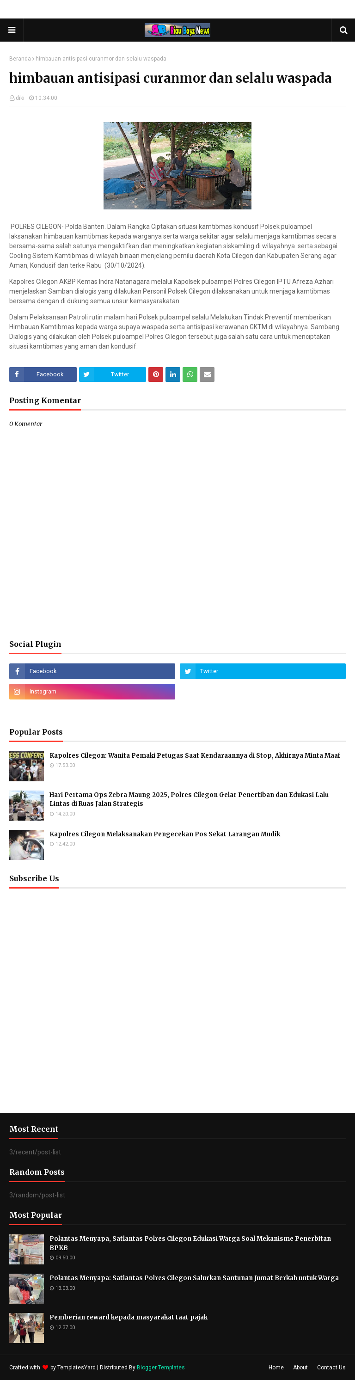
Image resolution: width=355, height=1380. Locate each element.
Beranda (20, 58)
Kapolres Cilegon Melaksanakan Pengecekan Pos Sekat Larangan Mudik (164, 834)
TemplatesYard (76, 1367)
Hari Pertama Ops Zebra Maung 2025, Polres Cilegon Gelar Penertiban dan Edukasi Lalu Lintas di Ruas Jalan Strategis (189, 799)
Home (276, 1367)
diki (20, 98)
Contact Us (331, 1367)
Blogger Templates (161, 1367)
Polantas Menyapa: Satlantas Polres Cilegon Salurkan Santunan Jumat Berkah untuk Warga (194, 1278)
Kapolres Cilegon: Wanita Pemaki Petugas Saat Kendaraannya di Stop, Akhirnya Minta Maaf (194, 756)
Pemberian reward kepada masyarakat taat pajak (128, 1317)
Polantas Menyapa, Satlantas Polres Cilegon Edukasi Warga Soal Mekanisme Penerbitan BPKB (190, 1243)
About (300, 1367)
